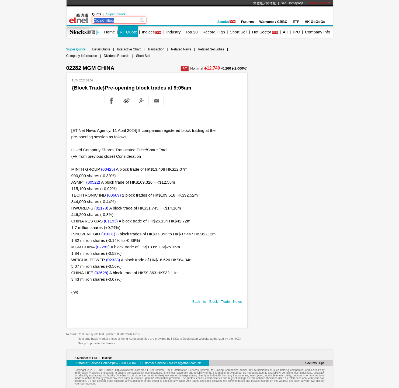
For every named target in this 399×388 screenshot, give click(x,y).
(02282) (103, 247)
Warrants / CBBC (273, 22)
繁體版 (258, 3)
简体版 (271, 3)
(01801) (108, 234)
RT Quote (128, 32)
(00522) (93, 182)
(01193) (111, 221)
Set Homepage (292, 3)
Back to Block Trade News (217, 302)
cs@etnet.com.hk (188, 363)
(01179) (101, 208)
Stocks (226, 22)
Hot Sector (261, 32)
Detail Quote (101, 49)
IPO (296, 32)
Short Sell (238, 32)
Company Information (81, 56)
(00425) (108, 169)
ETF (296, 22)
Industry (173, 32)
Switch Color (319, 3)
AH (285, 32)
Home (109, 32)
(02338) (113, 259)
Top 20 (192, 32)
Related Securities (211, 49)
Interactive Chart (129, 49)
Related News (181, 49)
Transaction (155, 49)
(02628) (101, 272)
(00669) (114, 195)
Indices (148, 32)
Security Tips (315, 363)
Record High (213, 32)
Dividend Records (116, 56)
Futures (247, 22)
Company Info (317, 32)
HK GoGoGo (315, 22)
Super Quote (116, 14)
